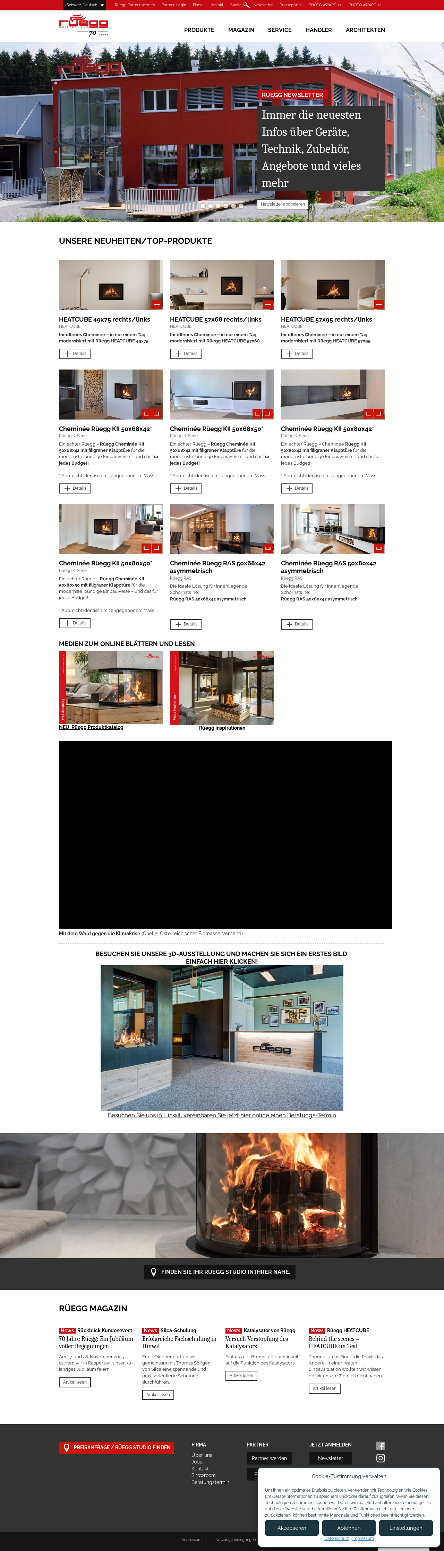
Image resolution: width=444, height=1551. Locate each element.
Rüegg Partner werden (135, 5)
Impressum (192, 1539)
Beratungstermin (210, 1482)
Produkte (199, 30)
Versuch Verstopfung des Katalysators (256, 1342)
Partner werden (269, 1458)
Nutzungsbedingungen (235, 1539)
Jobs (196, 1462)
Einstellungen (406, 1528)
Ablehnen (349, 1528)
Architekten (365, 30)
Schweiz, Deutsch (82, 5)
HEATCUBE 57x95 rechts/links (326, 319)
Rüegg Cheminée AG (93, 26)
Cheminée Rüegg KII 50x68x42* (105, 428)
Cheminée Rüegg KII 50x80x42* (327, 428)
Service (280, 30)
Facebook (380, 1446)
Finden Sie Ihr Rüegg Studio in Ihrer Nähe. (220, 1272)
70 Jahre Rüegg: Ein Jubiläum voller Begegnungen (96, 1342)
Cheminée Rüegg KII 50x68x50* (216, 428)
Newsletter (263, 5)
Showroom (203, 1475)
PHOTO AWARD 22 (325, 5)
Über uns (201, 1455)
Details (74, 354)
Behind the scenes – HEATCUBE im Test (334, 1342)
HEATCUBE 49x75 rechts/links (104, 319)
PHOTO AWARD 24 (365, 5)
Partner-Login (174, 5)
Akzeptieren (292, 1528)
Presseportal (291, 5)
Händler (319, 30)
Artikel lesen (75, 1382)
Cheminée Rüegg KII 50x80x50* (105, 563)
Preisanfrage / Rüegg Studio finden (116, 1448)
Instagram (380, 1458)
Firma (198, 5)
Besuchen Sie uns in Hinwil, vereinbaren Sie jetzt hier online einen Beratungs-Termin (222, 1115)
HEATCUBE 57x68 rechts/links (216, 319)
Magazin (241, 30)
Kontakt (216, 5)
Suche (235, 5)
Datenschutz (336, 1538)
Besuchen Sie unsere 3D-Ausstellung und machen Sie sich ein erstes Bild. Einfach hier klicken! (222, 957)
